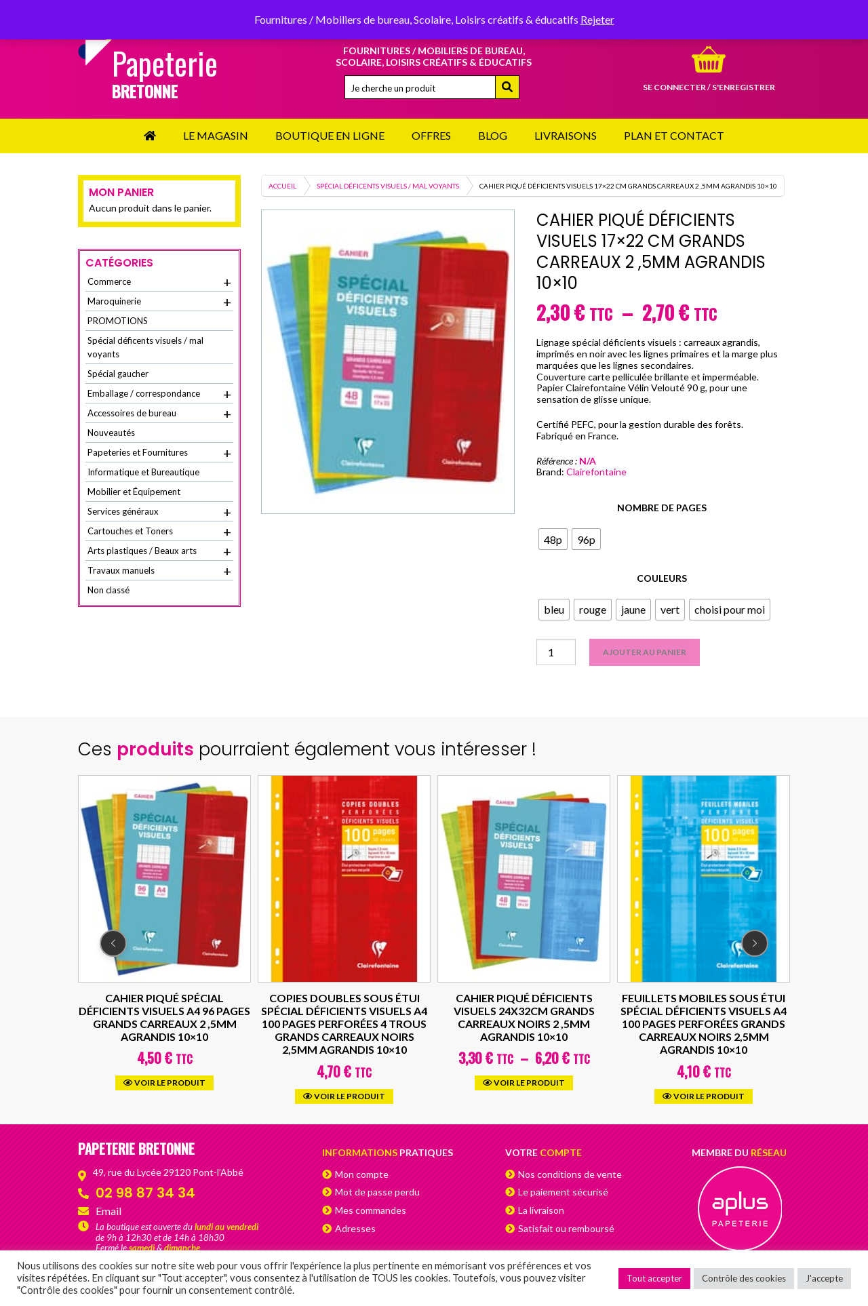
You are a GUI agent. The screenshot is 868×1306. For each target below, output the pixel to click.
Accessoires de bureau (159, 413)
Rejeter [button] (597, 19)
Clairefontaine (596, 471)
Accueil (282, 186)
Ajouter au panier (644, 652)
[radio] (553, 539)
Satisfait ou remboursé (566, 1228)
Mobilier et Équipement (133, 491)
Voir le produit (164, 1083)
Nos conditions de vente (570, 1174)
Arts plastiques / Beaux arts (159, 551)
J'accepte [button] (824, 1278)
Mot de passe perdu (377, 1192)
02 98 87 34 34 (145, 1193)
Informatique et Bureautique (143, 472)
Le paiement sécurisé (563, 1192)
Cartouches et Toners (159, 531)
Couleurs (662, 578)
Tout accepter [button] (654, 1278)
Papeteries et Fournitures (159, 453)
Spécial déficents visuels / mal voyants (388, 186)
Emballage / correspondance (159, 394)
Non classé (108, 590)
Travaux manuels (159, 571)
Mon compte (362, 1174)
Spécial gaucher (118, 373)
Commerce (159, 282)
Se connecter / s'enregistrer (709, 87)
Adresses (355, 1228)
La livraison (541, 1210)
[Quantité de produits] (556, 652)
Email (108, 1210)
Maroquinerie (159, 302)
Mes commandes (370, 1210)
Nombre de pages (662, 507)
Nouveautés (111, 432)
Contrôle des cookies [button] (744, 1278)
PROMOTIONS (117, 320)
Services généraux (159, 512)
